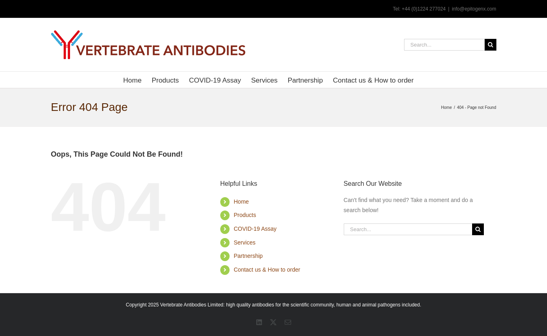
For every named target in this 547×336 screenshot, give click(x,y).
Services (244, 242)
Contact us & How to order (267, 269)
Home (241, 201)
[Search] (490, 45)
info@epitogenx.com (474, 9)
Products (245, 215)
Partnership (248, 256)
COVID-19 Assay (255, 228)
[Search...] (444, 45)
